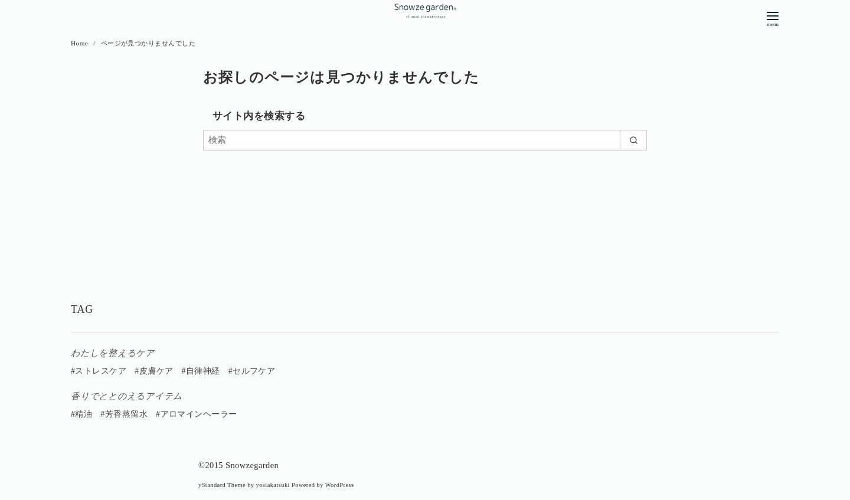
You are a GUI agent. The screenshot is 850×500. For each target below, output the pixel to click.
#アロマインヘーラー (196, 414)
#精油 (81, 414)
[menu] (773, 18)
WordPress (339, 485)
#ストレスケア (98, 371)
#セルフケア (252, 371)
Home (80, 43)
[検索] (425, 140)
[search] (633, 140)
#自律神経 (200, 371)
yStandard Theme (222, 485)
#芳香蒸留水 (124, 414)
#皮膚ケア (154, 371)
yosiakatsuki (273, 485)
